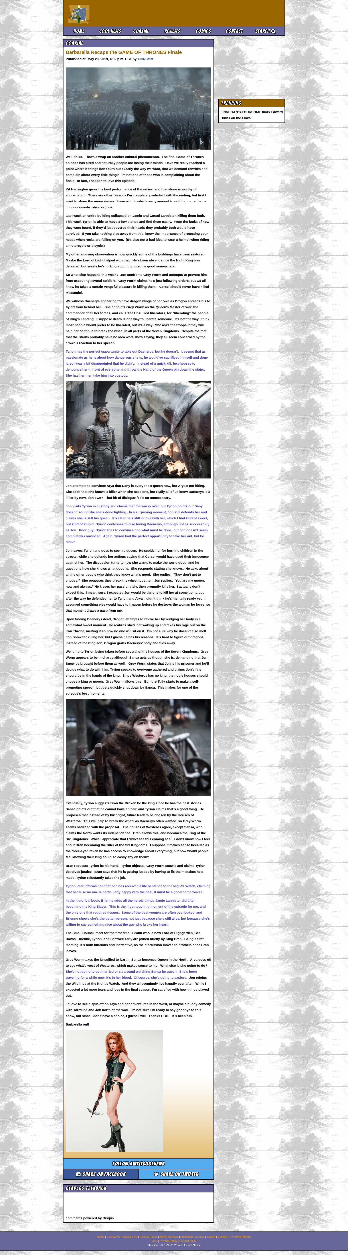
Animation (186, 1236)
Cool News (110, 31)
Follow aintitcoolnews (138, 1163)
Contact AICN (187, 1241)
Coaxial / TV (129, 1236)
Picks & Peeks (148, 1236)
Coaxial (141, 31)
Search (265, 31)
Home (78, 31)
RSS (155, 1241)
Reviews (172, 31)
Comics (203, 31)
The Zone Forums (240, 1236)
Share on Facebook (101, 1174)
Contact (234, 31)
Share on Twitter (176, 1174)
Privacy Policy (168, 1241)
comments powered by (90, 1218)
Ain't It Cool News (100, 13)
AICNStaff (145, 59)
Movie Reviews (169, 1236)
